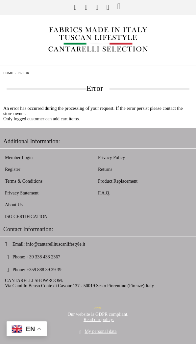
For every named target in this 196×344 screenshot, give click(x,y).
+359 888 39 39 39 (44, 269)
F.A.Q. (104, 193)
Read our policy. (99, 319)
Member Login (19, 157)
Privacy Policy (111, 157)
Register (12, 169)
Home (8, 73)
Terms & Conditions (23, 181)
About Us (14, 204)
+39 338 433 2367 (43, 256)
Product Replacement (117, 181)
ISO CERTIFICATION (26, 216)
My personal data (100, 331)
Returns (105, 169)
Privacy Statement (21, 193)
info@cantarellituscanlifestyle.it (55, 244)
